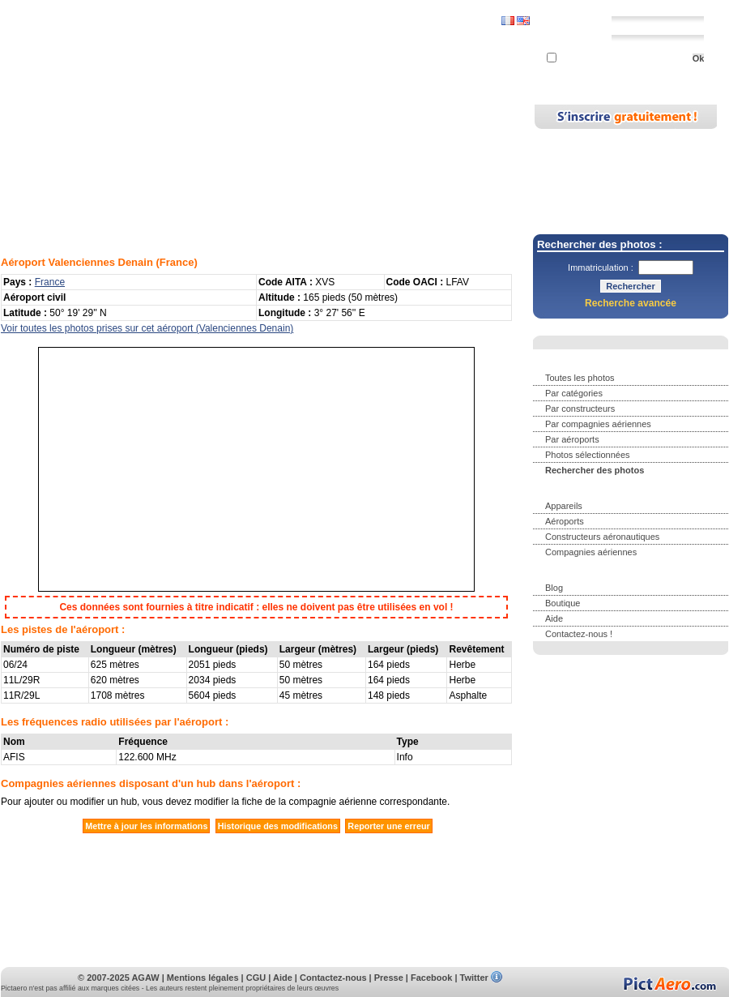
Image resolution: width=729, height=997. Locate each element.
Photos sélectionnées (587, 455)
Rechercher (167, 115)
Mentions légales (203, 977)
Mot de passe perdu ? (625, 74)
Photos (98, 115)
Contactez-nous (333, 977)
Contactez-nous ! (578, 634)
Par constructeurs (580, 408)
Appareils (244, 115)
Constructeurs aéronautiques (602, 536)
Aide (554, 618)
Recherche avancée (630, 303)
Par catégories (574, 393)
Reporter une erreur (388, 826)
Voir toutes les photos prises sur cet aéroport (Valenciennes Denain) (147, 328)
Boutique (562, 603)
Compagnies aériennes (591, 552)
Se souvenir (578, 59)
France (177, 262)
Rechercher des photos (594, 470)
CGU (256, 977)
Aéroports (315, 115)
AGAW (145, 977)
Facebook (431, 977)
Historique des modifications (278, 826)
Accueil (40, 115)
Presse (388, 977)
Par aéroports (572, 439)
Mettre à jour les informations (146, 826)
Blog (373, 115)
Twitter (474, 977)
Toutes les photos (580, 378)
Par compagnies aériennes (598, 424)
